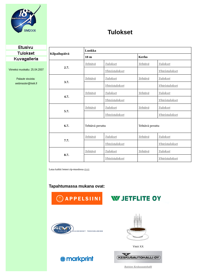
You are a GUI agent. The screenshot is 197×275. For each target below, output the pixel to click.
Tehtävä (90, 64)
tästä (86, 169)
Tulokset (111, 64)
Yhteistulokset (114, 71)
